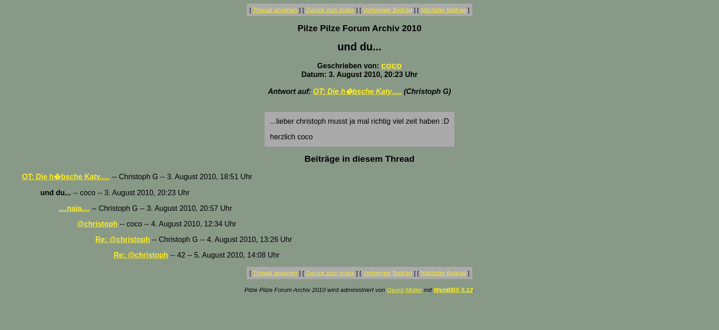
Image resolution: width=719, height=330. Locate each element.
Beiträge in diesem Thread (359, 159)
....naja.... (74, 208)
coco (391, 65)
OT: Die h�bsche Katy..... (357, 91)
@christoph (97, 224)
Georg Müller (404, 289)
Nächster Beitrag (443, 9)
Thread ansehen (275, 9)
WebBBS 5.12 (453, 289)
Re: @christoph (122, 239)
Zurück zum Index (330, 9)
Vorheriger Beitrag (387, 9)
